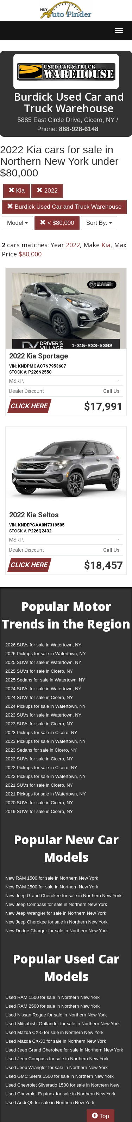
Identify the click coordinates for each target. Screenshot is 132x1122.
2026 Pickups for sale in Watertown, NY (45, 653)
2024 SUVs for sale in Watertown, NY (43, 688)
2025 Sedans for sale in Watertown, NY (45, 680)
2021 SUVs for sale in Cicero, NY (39, 785)
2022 (47, 190)
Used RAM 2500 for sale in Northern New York (52, 1006)
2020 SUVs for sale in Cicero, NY (39, 802)
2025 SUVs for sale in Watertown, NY (43, 662)
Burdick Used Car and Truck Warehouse (64, 206)
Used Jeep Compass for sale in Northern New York (56, 1058)
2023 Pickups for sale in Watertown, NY (45, 741)
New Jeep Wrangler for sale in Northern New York (55, 913)
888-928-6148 (78, 129)
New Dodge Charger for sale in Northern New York (56, 930)
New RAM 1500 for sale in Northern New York (51, 878)
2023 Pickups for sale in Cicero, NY (41, 732)
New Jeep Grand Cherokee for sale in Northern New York (63, 895)
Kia (16, 190)
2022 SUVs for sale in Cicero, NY (39, 758)
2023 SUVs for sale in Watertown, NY (43, 715)
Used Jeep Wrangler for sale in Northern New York (56, 1067)
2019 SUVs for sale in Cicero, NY (39, 811)
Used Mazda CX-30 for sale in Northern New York (55, 1041)
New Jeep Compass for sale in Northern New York (56, 904)
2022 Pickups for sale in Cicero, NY (41, 767)
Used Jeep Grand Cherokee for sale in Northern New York (64, 1050)
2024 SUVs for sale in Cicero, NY (39, 697)
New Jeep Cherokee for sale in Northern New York (56, 922)
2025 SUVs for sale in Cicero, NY (39, 671)
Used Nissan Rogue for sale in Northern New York (56, 1014)
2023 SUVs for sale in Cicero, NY (39, 723)
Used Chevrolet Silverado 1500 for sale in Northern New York (62, 1086)
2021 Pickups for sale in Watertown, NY (45, 794)
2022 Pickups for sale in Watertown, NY (45, 776)
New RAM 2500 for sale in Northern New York (51, 886)
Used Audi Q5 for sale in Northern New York (49, 1102)
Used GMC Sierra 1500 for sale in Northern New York (59, 1076)
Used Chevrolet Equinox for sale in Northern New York (60, 1093)
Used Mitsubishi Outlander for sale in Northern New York (62, 1023)
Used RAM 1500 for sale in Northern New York (52, 997)
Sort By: (99, 223)
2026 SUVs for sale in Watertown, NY (43, 644)
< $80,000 (57, 223)
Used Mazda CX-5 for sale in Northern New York (54, 1032)
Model (17, 223)
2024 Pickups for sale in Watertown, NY (45, 706)
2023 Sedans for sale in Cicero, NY (41, 750)
